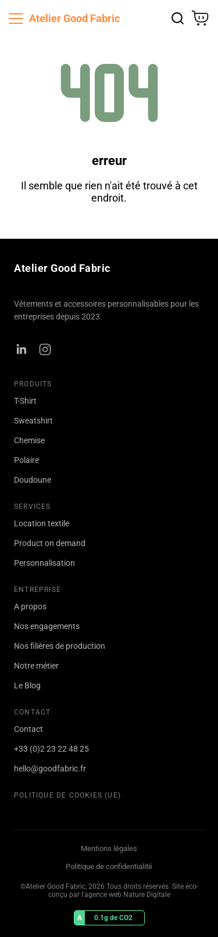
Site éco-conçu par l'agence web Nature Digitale (123, 890)
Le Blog (27, 685)
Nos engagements (47, 626)
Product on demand (49, 543)
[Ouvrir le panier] (200, 18)
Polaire (26, 460)
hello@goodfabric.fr (50, 768)
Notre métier (36, 665)
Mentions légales (109, 848)
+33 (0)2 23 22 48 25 (51, 748)
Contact (28, 729)
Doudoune (32, 479)
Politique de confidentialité (109, 866)
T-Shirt (25, 400)
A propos (30, 606)
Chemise (29, 440)
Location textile (41, 523)
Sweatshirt (33, 420)
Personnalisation (44, 563)
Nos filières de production (59, 646)
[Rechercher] (177, 18)
